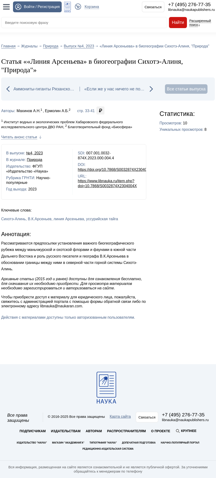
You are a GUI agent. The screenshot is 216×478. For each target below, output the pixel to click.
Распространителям (126, 431)
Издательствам (65, 431)
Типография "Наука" (103, 442)
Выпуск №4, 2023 (79, 46)
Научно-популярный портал (180, 442)
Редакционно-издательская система (108, 449)
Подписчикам (33, 431)
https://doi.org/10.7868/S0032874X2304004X (115, 170)
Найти (178, 22)
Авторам (94, 431)
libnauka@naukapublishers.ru (191, 10)
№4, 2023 (34, 153)
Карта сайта (120, 417)
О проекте (160, 431)
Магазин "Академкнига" (68, 442)
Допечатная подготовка (139, 442)
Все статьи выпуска (186, 89)
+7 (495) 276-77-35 (189, 4)
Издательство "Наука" (32, 442)
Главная (8, 46)
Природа (50, 46)
